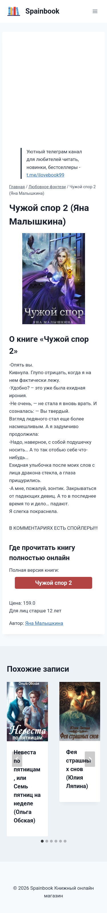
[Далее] (90, 759)
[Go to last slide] (17, 759)
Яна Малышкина (44, 623)
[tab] (42, 841)
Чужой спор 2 (53, 582)
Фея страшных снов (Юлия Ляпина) (78, 769)
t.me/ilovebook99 (45, 175)
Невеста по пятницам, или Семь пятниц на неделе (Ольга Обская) (27, 786)
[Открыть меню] (95, 11)
